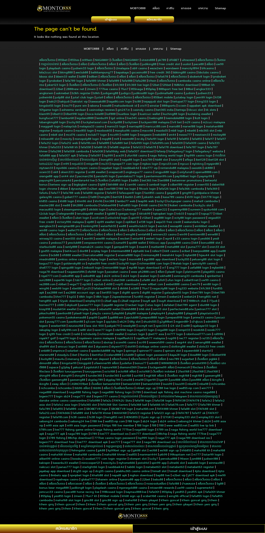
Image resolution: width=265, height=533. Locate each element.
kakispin (44, 464)
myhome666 (126, 464)
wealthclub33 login (142, 227)
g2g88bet (166, 323)
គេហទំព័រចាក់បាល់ (69, 161)
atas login (154, 306)
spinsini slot (173, 352)
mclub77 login (97, 136)
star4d (206, 352)
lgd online (117, 119)
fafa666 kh (157, 406)
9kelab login (180, 265)
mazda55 (162, 132)
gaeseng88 (212, 377)
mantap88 (136, 127)
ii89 (138, 198)
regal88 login (166, 331)
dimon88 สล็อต (49, 364)
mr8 (116, 140)
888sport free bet (171, 90)
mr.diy (140, 140)
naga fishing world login (166, 157)
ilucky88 (46, 360)
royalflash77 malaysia (150, 339)
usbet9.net (191, 281)
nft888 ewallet (72, 256)
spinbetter (214, 277)
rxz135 (205, 339)
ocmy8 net (145, 327)
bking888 (66, 73)
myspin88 (212, 165)
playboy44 (158, 314)
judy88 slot (62, 98)
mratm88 (128, 140)
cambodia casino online (194, 82)
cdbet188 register (182, 186)
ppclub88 (132, 319)
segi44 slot (184, 343)
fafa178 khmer (101, 414)
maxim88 (135, 260)
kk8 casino (171, 252)
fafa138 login (163, 402)
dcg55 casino (104, 472)
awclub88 (81, 73)
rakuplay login (48, 331)
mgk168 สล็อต (155, 377)
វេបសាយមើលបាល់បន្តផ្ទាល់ (161, 447)
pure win (81, 107)
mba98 (192, 385)
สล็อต (156, 8)
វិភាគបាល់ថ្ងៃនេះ (90, 161)
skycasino (102, 348)
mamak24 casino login (95, 248)
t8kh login (86, 298)
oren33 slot (217, 248)
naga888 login (144, 431)
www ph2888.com (143, 273)
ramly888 (71, 248)
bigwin (43, 327)
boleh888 (129, 310)
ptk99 (163, 456)
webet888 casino (177, 285)
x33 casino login (186, 240)
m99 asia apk (55, 426)
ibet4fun (98, 356)
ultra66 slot (177, 464)
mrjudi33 (77, 165)
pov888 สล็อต (179, 381)
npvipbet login (79, 476)
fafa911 (111, 194)
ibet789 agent (187, 306)
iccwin (182, 107)
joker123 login (56, 86)
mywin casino (88, 169)
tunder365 (95, 377)
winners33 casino (165, 235)
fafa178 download (171, 148)
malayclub (70, 127)
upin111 (134, 219)
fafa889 (104, 144)
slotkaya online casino (153, 348)
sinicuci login (66, 348)
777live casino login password (114, 439)
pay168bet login (186, 177)
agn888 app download (159, 260)
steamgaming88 (75, 211)
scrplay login (99, 252)
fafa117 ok (199, 414)
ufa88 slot (149, 281)
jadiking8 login (81, 489)
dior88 (83, 252)
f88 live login (127, 190)
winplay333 (93, 302)
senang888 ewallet (208, 343)
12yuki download (71, 302)
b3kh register (81, 94)
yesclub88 (74, 244)
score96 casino (125, 343)
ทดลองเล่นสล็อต (156, 485)
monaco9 (183, 368)
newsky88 (129, 327)
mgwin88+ (182, 323)
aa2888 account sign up (82, 294)
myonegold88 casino (133, 489)
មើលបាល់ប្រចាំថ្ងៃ (69, 447)
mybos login (150, 165)
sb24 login (129, 277)
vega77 (74, 285)
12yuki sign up (150, 418)
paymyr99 (205, 177)
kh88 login (67, 202)
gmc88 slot (91, 501)
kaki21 (53, 103)
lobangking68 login (52, 123)
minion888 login (115, 269)
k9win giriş (46, 505)
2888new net (75, 90)
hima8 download (180, 472)
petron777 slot (206, 310)
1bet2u (84, 356)
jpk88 (101, 451)
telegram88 (66, 215)
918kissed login (112, 493)
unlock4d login (117, 219)
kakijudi (64, 103)
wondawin (172, 69)
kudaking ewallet (199, 115)
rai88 (186, 327)
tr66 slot (144, 310)
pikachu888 (47, 314)
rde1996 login (124, 331)
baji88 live (163, 476)
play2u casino (101, 314)
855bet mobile (163, 98)
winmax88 (216, 464)
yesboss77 (58, 244)
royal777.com (50, 277)
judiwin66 (45, 98)
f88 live (97, 422)
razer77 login (103, 331)
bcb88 (55, 256)
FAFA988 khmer (167, 410)
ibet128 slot (216, 161)
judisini (190, 94)
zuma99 (120, 244)
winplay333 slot (185, 418)
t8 (184, 302)
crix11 (143, 107)
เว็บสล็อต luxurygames (67, 373)
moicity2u (109, 464)
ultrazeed (188, 61)
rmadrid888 (47, 260)
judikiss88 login (144, 94)
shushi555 (150, 323)
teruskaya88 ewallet (90, 215)
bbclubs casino (208, 73)
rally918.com (69, 331)
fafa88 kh (100, 148)
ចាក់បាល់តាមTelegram (173, 397)
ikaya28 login (178, 356)
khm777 (60, 298)
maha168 (131, 501)
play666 (118, 314)
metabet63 (176, 468)
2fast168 (183, 373)
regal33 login (145, 331)
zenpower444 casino (98, 244)
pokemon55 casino (52, 319)
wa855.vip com (189, 389)
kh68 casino (149, 206)
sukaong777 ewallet (138, 211)
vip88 (90, 223)
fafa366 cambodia (191, 190)
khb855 (186, 451)
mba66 (191, 132)
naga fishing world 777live (113, 431)
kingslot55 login (50, 107)
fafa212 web (69, 144)
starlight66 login (93, 468)
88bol (189, 90)
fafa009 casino (195, 144)
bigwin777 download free (57, 443)
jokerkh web (151, 198)
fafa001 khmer (215, 493)
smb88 (45, 352)
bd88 (82, 78)
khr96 (99, 202)
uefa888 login (199, 269)
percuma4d (63, 181)
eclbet (186, 252)
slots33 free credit (212, 348)
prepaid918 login (178, 319)
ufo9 (162, 281)
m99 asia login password (84, 426)
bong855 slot (110, 161)
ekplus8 (71, 306)
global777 (88, 480)
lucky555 (183, 260)
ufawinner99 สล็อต (106, 364)
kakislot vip (80, 103)
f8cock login (147, 190)
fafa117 (209, 140)
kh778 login (211, 198)
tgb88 (111, 215)
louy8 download (169, 302)
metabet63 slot (156, 468)
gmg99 (187, 194)
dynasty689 (79, 190)
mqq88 (106, 140)
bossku (77, 460)
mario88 (174, 127)
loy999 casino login (199, 157)
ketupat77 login (183, 103)
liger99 (151, 381)
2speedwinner (121, 298)
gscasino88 (139, 73)
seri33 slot (160, 310)
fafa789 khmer (210, 406)
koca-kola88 (95, 115)
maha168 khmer (61, 456)
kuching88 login (174, 115)
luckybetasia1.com (95, 123)
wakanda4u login (196, 223)
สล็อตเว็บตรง (47, 61)
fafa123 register (140, 414)
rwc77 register (189, 339)
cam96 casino (136, 186)
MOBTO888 (138, 8)
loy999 (108, 157)
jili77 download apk (201, 476)
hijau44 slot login (211, 256)
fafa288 (140, 82)
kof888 (111, 115)
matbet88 (157, 248)
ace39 (119, 157)
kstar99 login (212, 456)
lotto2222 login (50, 165)
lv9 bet (177, 123)
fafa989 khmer (96, 82)
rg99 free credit (60, 335)
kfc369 (119, 86)
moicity (67, 140)
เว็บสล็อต (117, 61)
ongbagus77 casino (138, 173)
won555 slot (73, 240)
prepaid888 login (153, 319)
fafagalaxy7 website (209, 152)
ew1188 (111, 190)
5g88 (220, 485)
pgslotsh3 (92, 368)
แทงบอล (186, 8)
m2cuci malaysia (214, 123)
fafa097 (95, 157)
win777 (206, 389)
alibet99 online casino (54, 460)
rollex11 (157, 252)
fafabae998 (108, 206)
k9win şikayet (149, 501)
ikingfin (217, 381)
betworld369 (131, 385)
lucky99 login (127, 265)
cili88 (60, 306)
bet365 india (165, 111)
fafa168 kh (71, 148)
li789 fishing (57, 439)
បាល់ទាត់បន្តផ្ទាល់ (48, 447)
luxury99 (176, 161)
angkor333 (203, 90)
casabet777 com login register (105, 460)
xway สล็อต (59, 385)
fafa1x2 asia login (65, 406)
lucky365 (74, 123)
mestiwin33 (202, 136)
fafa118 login (143, 402)
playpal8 (191, 314)
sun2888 (45, 281)
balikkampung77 (102, 73)
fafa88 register (119, 148)
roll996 (218, 335)
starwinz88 (46, 356)
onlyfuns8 (186, 173)
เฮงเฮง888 (148, 61)
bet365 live (149, 181)
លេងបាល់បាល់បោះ (135, 447)
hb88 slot (161, 161)
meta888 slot (176, 248)
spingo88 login (71, 269)
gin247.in (123, 111)
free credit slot (169, 65)
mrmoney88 (151, 256)
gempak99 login (125, 248)
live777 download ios (114, 435)
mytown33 (46, 169)
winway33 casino (50, 240)
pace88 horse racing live (82, 493)
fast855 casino (154, 194)
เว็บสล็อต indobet (163, 373)
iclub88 (129, 356)
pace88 (199, 65)
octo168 (109, 373)
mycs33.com (169, 165)
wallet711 (74, 231)
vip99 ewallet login (109, 223)
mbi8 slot (57, 136)
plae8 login (175, 273)
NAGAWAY (102, 61)
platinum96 (193, 273)
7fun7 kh (91, 497)
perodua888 (169, 460)
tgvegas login (127, 215)
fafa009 (177, 144)
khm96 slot (84, 202)
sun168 (126, 377)
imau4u (59, 360)
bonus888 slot (210, 244)
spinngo (130, 352)
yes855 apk (195, 493)
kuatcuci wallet (150, 115)
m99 (66, 165)
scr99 (142, 343)
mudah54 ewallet (65, 310)
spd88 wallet (137, 244)
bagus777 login (50, 265)
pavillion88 (75, 323)
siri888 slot (85, 348)
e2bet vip (178, 476)
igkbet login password (151, 356)
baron (143, 368)
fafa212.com (47, 414)
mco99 (114, 136)
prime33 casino (203, 319)
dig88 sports (130, 294)
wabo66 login (197, 464)
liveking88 (156, 119)
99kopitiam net (180, 456)
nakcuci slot (47, 468)
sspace (53, 368)
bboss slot (46, 78)
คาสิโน (170, 8)
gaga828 (173, 194)
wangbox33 (47, 227)
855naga (137, 90)
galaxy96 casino (50, 198)
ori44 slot (68, 177)
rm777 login (175, 335)
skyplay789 (95, 381)
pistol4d (143, 464)
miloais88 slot (50, 140)
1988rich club (197, 302)
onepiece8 (115, 173)
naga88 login (131, 161)
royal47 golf (47, 339)
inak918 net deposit (95, 360)
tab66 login (135, 468)
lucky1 (161, 202)
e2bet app (96, 190)
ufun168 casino (137, 157)
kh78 (163, 206)
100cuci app (157, 244)
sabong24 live (80, 422)
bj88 (102, 186)
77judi (213, 302)
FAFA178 (193, 402)
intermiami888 (120, 252)
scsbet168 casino (154, 497)
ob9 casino (139, 69)
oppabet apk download (205, 107)
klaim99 (44, 115)
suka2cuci (115, 211)
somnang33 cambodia (189, 277)
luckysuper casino (179, 202)
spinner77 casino (150, 352)
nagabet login (110, 169)
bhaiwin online (107, 480)
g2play (65, 368)
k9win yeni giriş (137, 505)
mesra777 (185, 136)
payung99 (46, 181)
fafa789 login (74, 82)
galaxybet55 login (176, 294)
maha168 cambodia (88, 456)
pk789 (162, 61)
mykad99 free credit (102, 265)
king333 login (206, 103)
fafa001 (154, 493)
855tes (74, 61)
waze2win (156, 69)
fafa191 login (155, 140)
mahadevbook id (125, 107)
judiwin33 (204, 94)
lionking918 (90, 227)
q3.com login (94, 323)
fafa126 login (167, 190)
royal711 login (67, 339)
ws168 (153, 451)
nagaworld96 (76, 273)
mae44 (143, 248)
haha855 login (128, 206)
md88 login (129, 136)
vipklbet (130, 223)
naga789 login (78, 435)
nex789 (174, 360)
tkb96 (97, 389)
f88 (154, 426)
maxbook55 (104, 132)
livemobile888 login (179, 119)
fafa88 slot (188, 410)
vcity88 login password (189, 219)
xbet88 (77, 289)
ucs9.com (98, 219)
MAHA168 (120, 414)
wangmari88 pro (69, 227)
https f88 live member (119, 426)
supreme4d (204, 489)
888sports (169, 107)
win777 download (143, 435)
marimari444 (148, 456)
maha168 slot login (68, 501)
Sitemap (220, 8)
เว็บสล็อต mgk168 (178, 377)
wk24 (123, 323)
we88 (122, 227)
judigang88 (110, 94)
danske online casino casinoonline (63, 402)
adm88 (154, 364)
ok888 (208, 169)
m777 (197, 456)
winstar (154, 107)
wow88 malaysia (106, 240)
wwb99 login (60, 289)
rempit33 (184, 331)
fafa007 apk (67, 157)
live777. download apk (92, 443)
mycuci (184, 165)
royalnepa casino (66, 480)
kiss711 (68, 107)
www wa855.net (177, 426)
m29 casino (192, 123)
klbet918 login (75, 115)
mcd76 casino (75, 136)
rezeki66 (198, 331)
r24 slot (175, 327)
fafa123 (138, 148)
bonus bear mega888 (54, 489)
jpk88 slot (140, 451)
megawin (146, 136)
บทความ (203, 8)
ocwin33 (44, 173)
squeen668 (191, 352)
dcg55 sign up (82, 472)
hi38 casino (78, 418)
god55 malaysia (51, 252)
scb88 (135, 289)
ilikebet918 (218, 356)
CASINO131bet (78, 385)
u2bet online (102, 281)
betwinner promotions (187, 181)
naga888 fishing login (84, 393)
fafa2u (107, 402)
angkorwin (46, 94)
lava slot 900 (95, 327)
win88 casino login (52, 231)
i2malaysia (122, 69)
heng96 (104, 198)
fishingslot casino (83, 451)
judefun (127, 364)
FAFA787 (183, 414)
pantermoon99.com (159, 177)
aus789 (147, 161)
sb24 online (112, 277)
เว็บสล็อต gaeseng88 (53, 381)
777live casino (108, 90)
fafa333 (55, 148)
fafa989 (114, 82)
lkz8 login (201, 119)
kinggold (85, 364)
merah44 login (172, 256)
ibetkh (129, 198)
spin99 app (159, 464)
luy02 (72, 298)
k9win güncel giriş (194, 501)
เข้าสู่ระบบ (197, 323)
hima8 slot (159, 472)
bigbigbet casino (85, 186)
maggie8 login (51, 127)
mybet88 (190, 256)
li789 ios (162, 431)
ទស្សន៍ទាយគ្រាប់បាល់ (92, 447)
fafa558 (86, 148)
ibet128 (201, 161)
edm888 (211, 323)
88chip (162, 435)
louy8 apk (149, 302)
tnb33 (180, 215)
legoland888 (85, 119)
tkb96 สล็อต (82, 389)
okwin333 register (73, 173)
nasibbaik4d (130, 169)
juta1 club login (83, 98)
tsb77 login (83, 281)
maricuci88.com (155, 127)
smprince (58, 352)
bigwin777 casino (106, 397)
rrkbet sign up (146, 389)
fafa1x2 (207, 402)
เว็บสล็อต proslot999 (193, 364)
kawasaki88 (98, 103)
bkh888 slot (116, 186)
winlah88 (144, 235)
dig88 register (152, 294)
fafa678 (162, 78)
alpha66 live (141, 252)
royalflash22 (125, 339)
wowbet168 (58, 327)
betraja (181, 111)
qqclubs (111, 323)
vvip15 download (126, 285)
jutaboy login (184, 98)
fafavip (161, 152)
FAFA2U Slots (123, 402)
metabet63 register (200, 468)
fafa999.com (160, 144)
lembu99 (102, 119)
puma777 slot (197, 248)
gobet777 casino (76, 198)
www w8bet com (151, 285)
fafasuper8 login (130, 194)
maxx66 (147, 132)
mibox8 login (93, 269)
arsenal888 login (129, 256)
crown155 (203, 186)
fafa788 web (71, 194)
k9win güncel (170, 501)
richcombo (218, 385)
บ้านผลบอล (188, 485)
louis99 (167, 385)
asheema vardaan (73, 111)
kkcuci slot (195, 111)
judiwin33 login (83, 69)
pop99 (93, 319)
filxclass (197, 368)
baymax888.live (135, 493)
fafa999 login (140, 144)
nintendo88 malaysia (174, 169)
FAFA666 (64, 414)
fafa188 (174, 485)
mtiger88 (92, 165)
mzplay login (87, 310)
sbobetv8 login (199, 78)
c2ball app (110, 302)
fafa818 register (93, 194)
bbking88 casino (184, 73)
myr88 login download (144, 269)
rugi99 (172, 339)
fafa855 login (200, 497)
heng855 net (207, 298)
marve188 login (193, 127)
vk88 (109, 285)
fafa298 (55, 152)
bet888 (164, 181)
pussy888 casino (179, 244)
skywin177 (118, 348)
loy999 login (146, 439)
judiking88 (149, 65)
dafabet (169, 306)
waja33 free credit (168, 223)
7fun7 (124, 90)
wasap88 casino (181, 227)
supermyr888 (179, 211)
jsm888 (196, 460)
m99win (87, 61)
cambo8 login (157, 186)
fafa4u (43, 194)
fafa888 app (47, 157)
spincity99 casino (204, 265)
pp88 (103, 319)
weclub (162, 227)
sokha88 (165, 277)
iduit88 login (208, 306)
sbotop (108, 343)
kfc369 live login (138, 86)
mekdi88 (160, 136)
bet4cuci (71, 252)
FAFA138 (180, 402)
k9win (152, 82)
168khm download (186, 86)
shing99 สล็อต (48, 377)
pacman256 (85, 177)
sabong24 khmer (190, 422)
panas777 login (90, 306)
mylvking (198, 165)
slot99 (131, 348)
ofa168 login (95, 273)
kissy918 (44, 310)
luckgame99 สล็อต (162, 368)
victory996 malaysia (70, 223)
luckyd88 (116, 123)
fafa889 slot (80, 414)
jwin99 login (204, 98)
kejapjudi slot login (156, 103)
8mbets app (59, 476)
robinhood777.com (198, 335)
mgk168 (197, 377)
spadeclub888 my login (107, 352)
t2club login (47, 215)
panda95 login (105, 177)
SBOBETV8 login (97, 410)
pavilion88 (64, 314)
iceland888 (113, 356)
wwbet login (154, 240)
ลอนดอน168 (75, 327)
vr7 (164, 269)
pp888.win (116, 319)
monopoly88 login (87, 140)
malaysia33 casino (91, 127)
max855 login (84, 132)
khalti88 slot (100, 476)
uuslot (187, 65)
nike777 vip (150, 169)
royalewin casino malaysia (96, 339)
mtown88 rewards (162, 489)
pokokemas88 (76, 319)
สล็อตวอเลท (75, 485)
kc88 (137, 103)
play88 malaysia (137, 314)
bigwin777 (46, 397)
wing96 (130, 235)
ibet (74, 356)
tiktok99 (144, 215)
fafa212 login (50, 144)
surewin (195, 211)
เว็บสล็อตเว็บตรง (123, 389)
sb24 (207, 422)
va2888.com (47, 285)
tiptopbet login (163, 215)
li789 (137, 393)
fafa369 (212, 190)
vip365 (86, 285)
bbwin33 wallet (66, 78)
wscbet (125, 240)
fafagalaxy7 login (180, 152)
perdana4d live (84, 181)
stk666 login (97, 211)
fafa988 (127, 82)
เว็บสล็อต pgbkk (207, 360)
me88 (66, 206)
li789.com (45, 431)
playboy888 (175, 314)
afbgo (189, 161)
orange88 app (49, 177)
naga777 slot (82, 397)
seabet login (148, 277)
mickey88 (219, 136)
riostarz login (136, 335)
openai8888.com (206, 173)
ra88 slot (86, 331)
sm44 (172, 136)
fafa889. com (74, 410)
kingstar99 (69, 364)
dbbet (64, 190)
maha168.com (145, 410)
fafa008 (97, 152)
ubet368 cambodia (126, 281)
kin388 (109, 202)
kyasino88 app (130, 480)
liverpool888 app (204, 252)
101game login (49, 111)
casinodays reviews (102, 111)
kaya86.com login (120, 103)
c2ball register (130, 302)
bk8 (195, 244)
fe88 (93, 198)
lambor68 (67, 119)
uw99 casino (209, 281)
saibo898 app (70, 277)
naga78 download (51, 273)
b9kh (96, 94)
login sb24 (63, 397)
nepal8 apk (119, 476)
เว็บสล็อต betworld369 (105, 385)
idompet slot (138, 460)
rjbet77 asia (156, 335)
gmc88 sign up (112, 501)
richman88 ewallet (111, 335)
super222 (161, 211)
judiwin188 (211, 460)
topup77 (207, 215)
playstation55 (209, 314)
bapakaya (122, 73)
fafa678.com (175, 406)
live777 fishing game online (74, 431)
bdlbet (93, 78)
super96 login (63, 281)
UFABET (174, 61)
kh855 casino (48, 202)
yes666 (205, 240)
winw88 (212, 235)
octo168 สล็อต (127, 373)
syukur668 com (213, 211)
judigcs (126, 94)
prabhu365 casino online (133, 472)
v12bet (146, 219)
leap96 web (146, 202)
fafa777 (192, 406)
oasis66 (196, 169)
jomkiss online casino (72, 260)
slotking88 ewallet (183, 348)
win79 (196, 285)
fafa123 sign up (164, 414)
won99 (88, 240)
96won (184, 460)
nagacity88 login (163, 289)
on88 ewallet (97, 173)
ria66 (76, 335)
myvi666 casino (66, 169)
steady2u (63, 356)
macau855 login (50, 211)
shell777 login (48, 269)
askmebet (62, 94)
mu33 (105, 165)
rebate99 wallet (110, 310)
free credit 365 (160, 73)
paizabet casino (117, 273)
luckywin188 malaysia (155, 123)
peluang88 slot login (206, 260)
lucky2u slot (203, 206)
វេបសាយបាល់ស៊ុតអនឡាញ (203, 397)
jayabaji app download (54, 472)
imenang (73, 360)
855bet (63, 61)
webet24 (175, 298)
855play (151, 90)
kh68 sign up (131, 497)
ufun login (174, 281)
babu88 (158, 480)
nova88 (106, 107)
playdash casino (60, 69)
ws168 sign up (169, 451)
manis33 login (116, 127)
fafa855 (184, 140)
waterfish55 (108, 227)
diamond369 (128, 368)
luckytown (131, 123)
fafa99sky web (115, 152)
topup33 (192, 215)
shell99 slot (47, 348)
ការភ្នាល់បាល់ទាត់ (50, 65)
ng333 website (188, 289)
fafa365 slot (88, 406)
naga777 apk (56, 435)
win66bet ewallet (206, 227)
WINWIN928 (169, 364)
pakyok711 (113, 327)
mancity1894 (190, 69)
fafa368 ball (139, 406)
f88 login (133, 422)
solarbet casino (77, 352)
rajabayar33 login (204, 327)
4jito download (205, 472)
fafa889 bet (120, 144)
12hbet (166, 86)
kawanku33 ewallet (66, 464)
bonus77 (140, 364)
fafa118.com (88, 144)
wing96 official (179, 497)
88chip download (80, 439)
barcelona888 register (99, 256)
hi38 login (96, 418)
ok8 (55, 173)
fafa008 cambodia (76, 152)
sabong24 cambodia (53, 422)
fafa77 (55, 194)
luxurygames (93, 373)
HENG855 (131, 418)
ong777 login (178, 269)
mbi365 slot (207, 132)
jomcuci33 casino (51, 493)
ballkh (135, 181)
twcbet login (136, 306)
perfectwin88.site (182, 310)
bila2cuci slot (48, 73)
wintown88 (197, 235)
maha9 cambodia (206, 202)
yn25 (87, 289)
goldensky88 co (74, 265)
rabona (94, 107)
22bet (59, 90)
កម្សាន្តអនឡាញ (114, 447)
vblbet (62, 285)
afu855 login (119, 181)
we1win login (117, 260)
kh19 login (194, 198)
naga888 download (52, 393)
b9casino (208, 69)
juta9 (99, 98)
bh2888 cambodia (85, 206)
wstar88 (137, 240)
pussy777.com (56, 323)
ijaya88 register (114, 306)
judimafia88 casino (170, 94)
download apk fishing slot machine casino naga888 (179, 393)
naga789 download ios (194, 439)
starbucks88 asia (50, 248)
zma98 (127, 381)
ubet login (82, 219)
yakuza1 (78, 368)
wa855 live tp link (202, 426)
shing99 (66, 377)
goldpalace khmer (206, 194)
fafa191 (171, 140)
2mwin (91, 90)
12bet (156, 86)
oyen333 (161, 327)
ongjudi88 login (166, 173)
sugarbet (188, 360)
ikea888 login (199, 356)
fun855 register (144, 298)
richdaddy (90, 335)
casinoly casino (143, 111)
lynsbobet (55, 82)
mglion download (141, 476)
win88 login (211, 285)
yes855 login (62, 497)
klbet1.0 (57, 115)
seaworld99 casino (161, 343)
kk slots (211, 111)
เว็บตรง (220, 61)
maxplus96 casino (127, 132)
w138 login (146, 223)
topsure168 (109, 368)
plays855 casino (214, 273)
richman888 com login (154, 265)
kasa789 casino (173, 198)
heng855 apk (48, 302)
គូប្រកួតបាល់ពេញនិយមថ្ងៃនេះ (194, 447)
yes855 (179, 493)
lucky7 (153, 460)
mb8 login (177, 132)
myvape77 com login (125, 165)
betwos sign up (60, 186)
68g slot (135, 323)
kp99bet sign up (119, 451)
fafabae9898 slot (105, 289)
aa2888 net (55, 294)
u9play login (97, 260)
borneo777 (46, 306)
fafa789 (44, 410)
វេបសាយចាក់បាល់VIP (211, 443)
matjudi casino (63, 132)
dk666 (124, 289)
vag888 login (162, 219)
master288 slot (49, 206)
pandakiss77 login (130, 177)
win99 (183, 235)
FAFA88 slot (206, 410)
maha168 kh (202, 451)
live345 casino (137, 119)
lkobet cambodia (180, 206)
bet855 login (110, 294)
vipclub (98, 285)
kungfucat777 (48, 119)
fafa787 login (195, 148)
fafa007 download (141, 152)
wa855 (132, 456)
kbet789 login (201, 294)
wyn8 (168, 240)
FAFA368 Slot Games (114, 406)
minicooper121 (90, 464)
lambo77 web (126, 202)
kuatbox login (127, 115)
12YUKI (167, 418)
